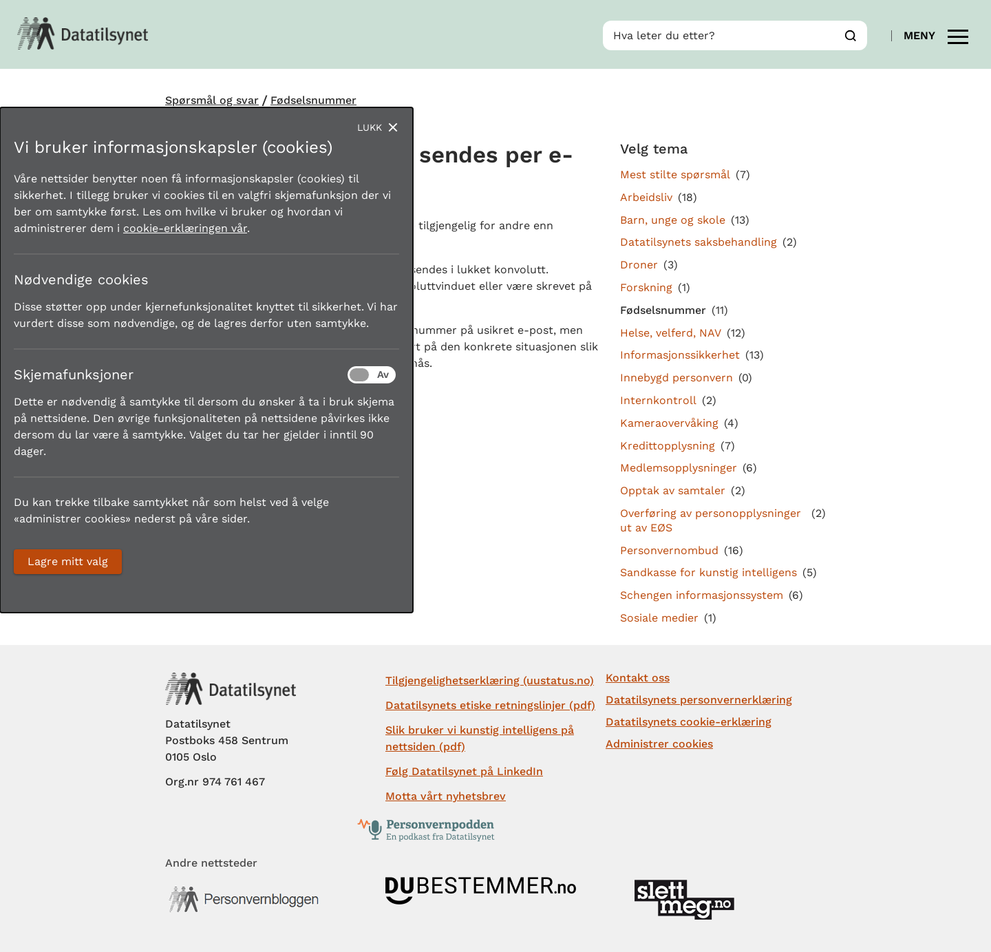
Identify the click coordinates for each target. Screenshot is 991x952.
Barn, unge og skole (672, 219)
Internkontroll (658, 400)
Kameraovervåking (669, 423)
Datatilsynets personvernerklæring (699, 699)
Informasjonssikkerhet (680, 354)
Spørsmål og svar (212, 100)
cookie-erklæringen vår (185, 228)
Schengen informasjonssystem (701, 595)
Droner (639, 264)
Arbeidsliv (646, 197)
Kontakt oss (638, 677)
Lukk (369, 127)
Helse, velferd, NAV (670, 332)
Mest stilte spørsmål (675, 174)
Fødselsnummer (313, 100)
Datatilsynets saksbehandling (698, 241)
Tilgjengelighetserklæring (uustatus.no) (489, 680)
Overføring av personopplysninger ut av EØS (710, 520)
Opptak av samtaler (672, 490)
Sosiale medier (659, 617)
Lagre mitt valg (68, 561)
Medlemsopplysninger (678, 467)
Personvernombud (669, 550)
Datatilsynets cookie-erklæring (688, 721)
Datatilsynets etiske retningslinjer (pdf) (490, 705)
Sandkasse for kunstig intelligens (708, 572)
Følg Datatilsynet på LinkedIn (464, 771)
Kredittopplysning (667, 445)
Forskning (646, 287)
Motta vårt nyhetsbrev (445, 796)
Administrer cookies (659, 743)
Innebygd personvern (676, 377)
